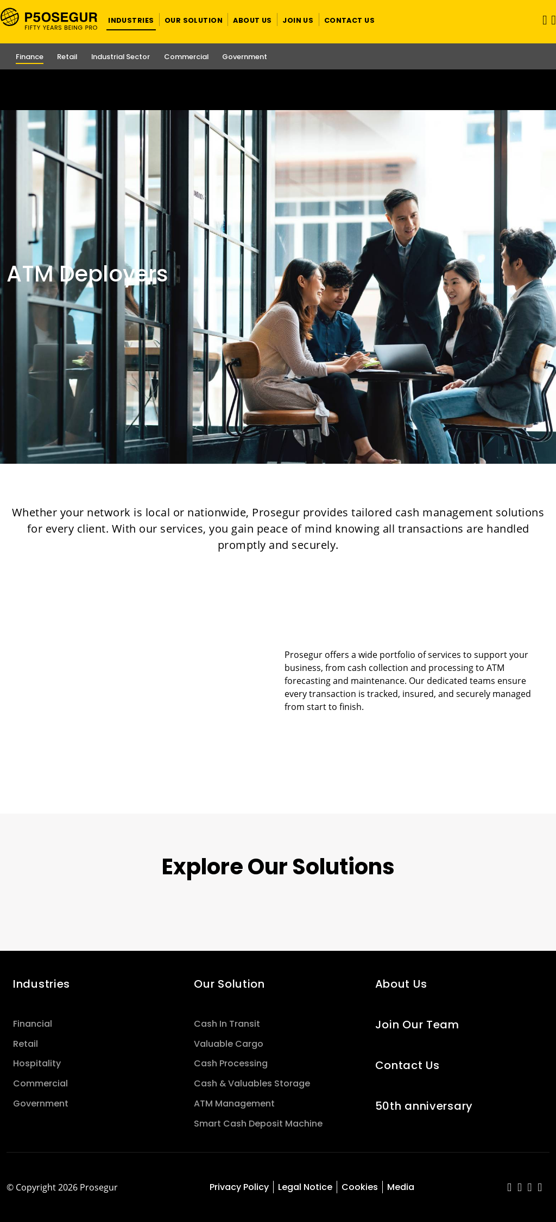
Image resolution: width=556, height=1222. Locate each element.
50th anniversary (424, 1106)
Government (40, 1103)
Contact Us (407, 1065)
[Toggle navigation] (541, 20)
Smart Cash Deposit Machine (258, 1123)
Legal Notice (305, 1187)
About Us (401, 983)
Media (400, 1187)
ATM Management (234, 1103)
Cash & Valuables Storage (252, 1083)
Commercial (40, 1083)
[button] (131, 19)
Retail (25, 1044)
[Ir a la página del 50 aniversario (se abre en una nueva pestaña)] (278, 89)
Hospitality (37, 1063)
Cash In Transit (227, 1024)
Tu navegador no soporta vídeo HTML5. (278, 89)
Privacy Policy (239, 1187)
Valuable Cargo (228, 1044)
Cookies (360, 1187)
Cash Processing (231, 1063)
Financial (32, 1024)
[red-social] (510, 1188)
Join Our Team (417, 1024)
